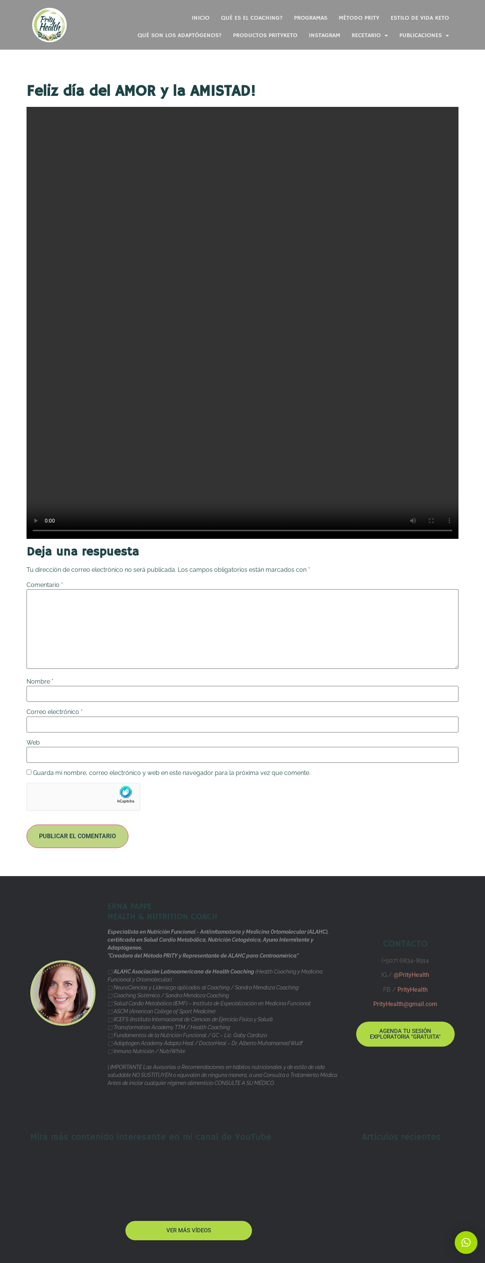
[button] (466, 1242)
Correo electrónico (55, 712)
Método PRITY (359, 18)
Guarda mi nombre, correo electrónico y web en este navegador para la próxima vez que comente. (171, 773)
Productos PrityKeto (265, 35)
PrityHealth (412, 989)
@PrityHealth (411, 974)
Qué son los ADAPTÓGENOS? (180, 35)
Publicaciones (424, 35)
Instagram (324, 35)
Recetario (370, 35)
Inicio (201, 18)
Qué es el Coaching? (252, 18)
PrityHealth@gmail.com (405, 1004)
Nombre (40, 682)
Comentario (45, 585)
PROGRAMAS (310, 18)
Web (33, 743)
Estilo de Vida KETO (420, 18)
